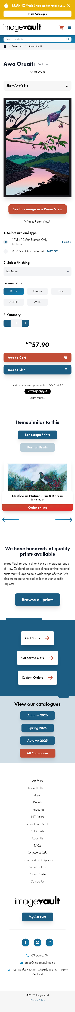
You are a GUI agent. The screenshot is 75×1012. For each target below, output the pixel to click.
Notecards (17, 46)
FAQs (37, 845)
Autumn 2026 (37, 715)
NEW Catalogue (37, 14)
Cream (37, 291)
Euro (61, 291)
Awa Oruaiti (35, 46)
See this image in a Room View (37, 209)
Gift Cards (37, 831)
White (37, 302)
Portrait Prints (37, 447)
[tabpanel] (37, 484)
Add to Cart (37, 357)
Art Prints (37, 780)
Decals (37, 802)
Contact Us (37, 881)
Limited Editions (37, 788)
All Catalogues (37, 753)
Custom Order (37, 874)
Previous (11, 520)
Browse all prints (37, 599)
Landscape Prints (37, 434)
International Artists (37, 824)
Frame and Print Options (38, 860)
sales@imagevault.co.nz (37, 963)
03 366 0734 (37, 955)
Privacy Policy (37, 1000)
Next (64, 520)
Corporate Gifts (37, 853)
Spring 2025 (38, 728)
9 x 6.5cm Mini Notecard (31, 251)
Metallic (13, 302)
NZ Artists (37, 816)
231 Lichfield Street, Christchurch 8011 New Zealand (37, 972)
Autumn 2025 (37, 740)
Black (13, 291)
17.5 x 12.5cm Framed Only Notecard (37, 242)
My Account (37, 916)
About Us (37, 838)
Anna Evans (37, 71)
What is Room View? (37, 221)
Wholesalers (37, 867)
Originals (37, 795)
